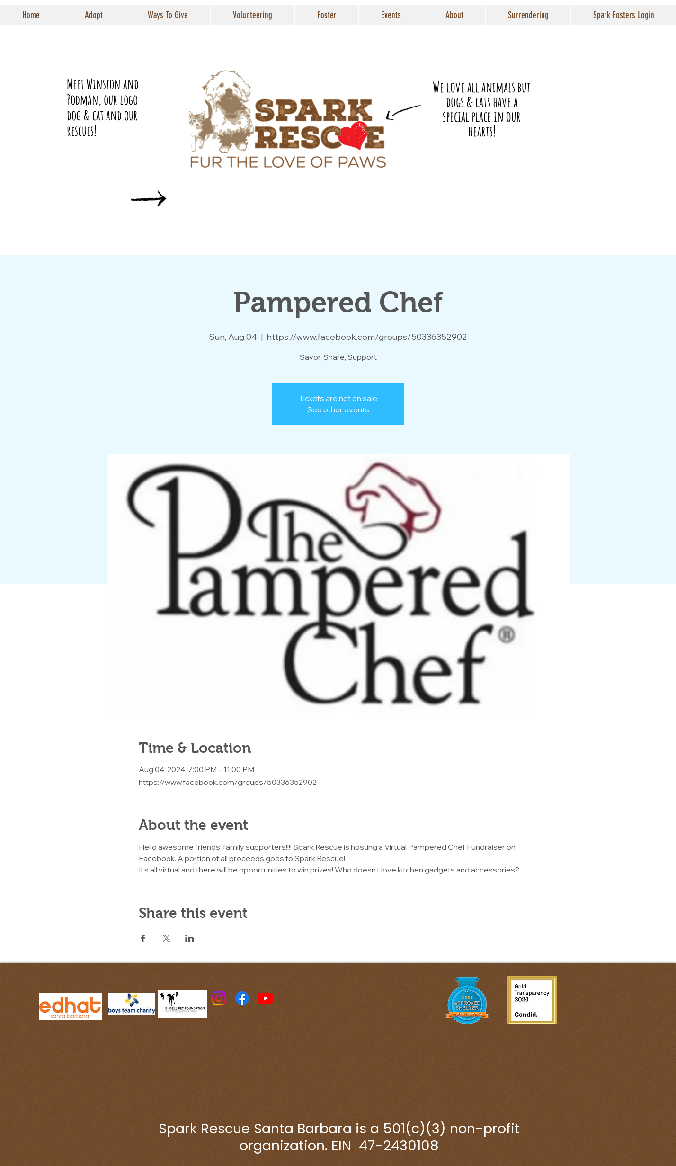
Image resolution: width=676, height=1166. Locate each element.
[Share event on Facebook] (143, 938)
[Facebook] (242, 998)
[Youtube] (265, 998)
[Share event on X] (166, 938)
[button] (93, 15)
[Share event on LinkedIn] (189, 938)
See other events (338, 409)
